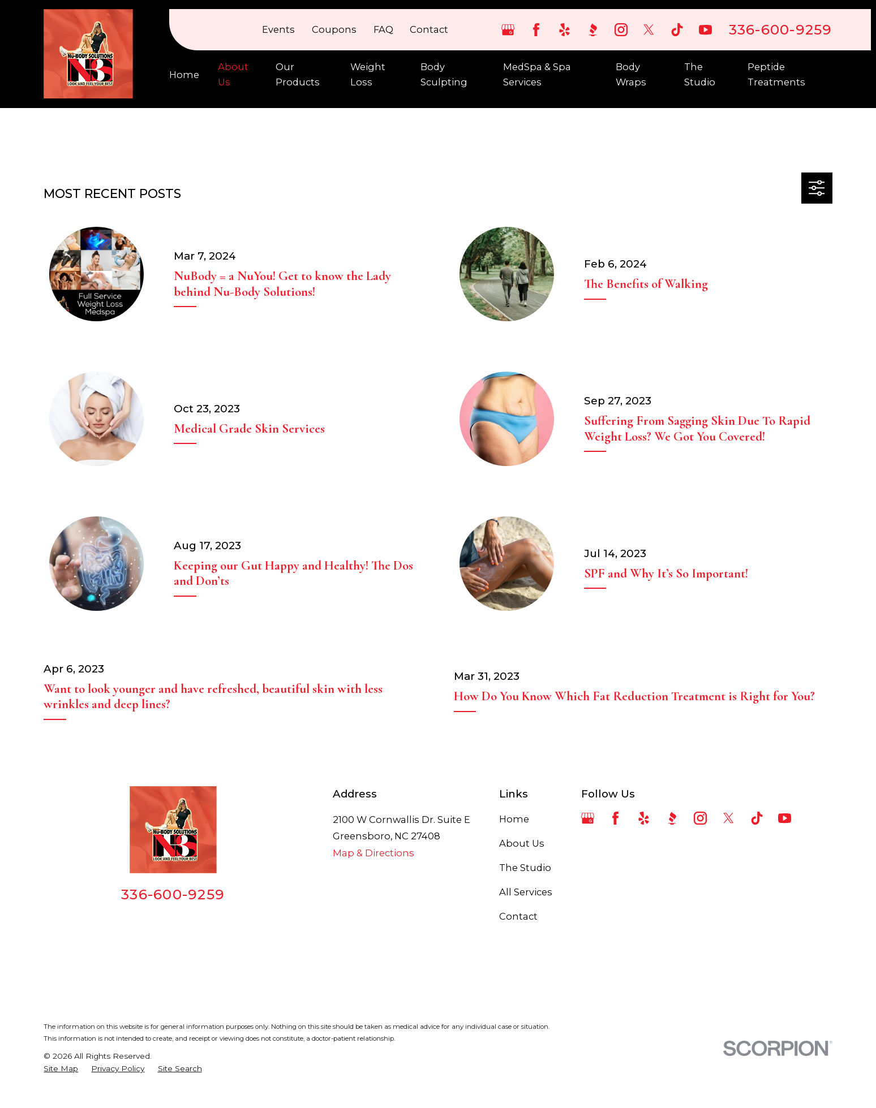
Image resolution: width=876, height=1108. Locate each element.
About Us (521, 843)
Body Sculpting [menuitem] (443, 74)
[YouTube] (705, 29)
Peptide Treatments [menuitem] (776, 74)
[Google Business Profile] (507, 29)
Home (514, 819)
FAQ (383, 29)
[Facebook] (536, 29)
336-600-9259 (780, 30)
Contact (429, 29)
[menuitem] (61, 1069)
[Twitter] (648, 29)
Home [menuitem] (184, 74)
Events (278, 29)
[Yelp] (564, 29)
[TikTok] (677, 29)
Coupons (334, 29)
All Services (525, 892)
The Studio (525, 867)
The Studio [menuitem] (699, 74)
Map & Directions (373, 853)
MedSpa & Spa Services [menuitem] (537, 74)
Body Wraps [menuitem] (631, 74)
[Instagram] (621, 29)
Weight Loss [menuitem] (367, 74)
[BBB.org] (592, 29)
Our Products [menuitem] (298, 74)
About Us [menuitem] (233, 74)
